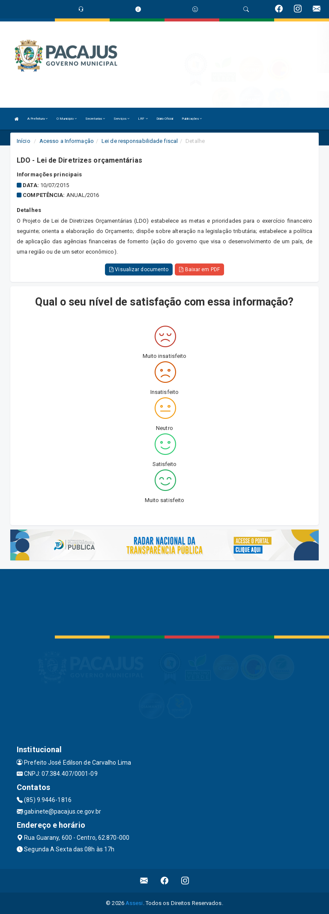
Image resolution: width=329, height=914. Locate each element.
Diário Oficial (164, 119)
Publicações (192, 119)
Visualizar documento (138, 269)
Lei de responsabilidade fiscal (140, 141)
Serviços (121, 119)
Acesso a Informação (66, 141)
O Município (67, 119)
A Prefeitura (37, 119)
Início (23, 141)
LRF (143, 119)
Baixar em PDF (199, 269)
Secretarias (95, 119)
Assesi (134, 903)
